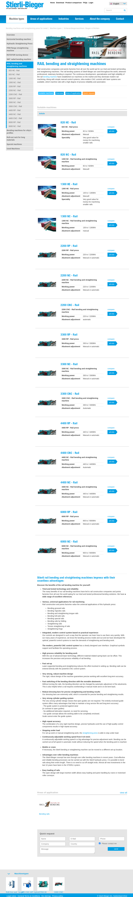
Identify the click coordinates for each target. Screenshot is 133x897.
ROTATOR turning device (17, 55)
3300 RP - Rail (14, 98)
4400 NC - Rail (15, 114)
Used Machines (13, 149)
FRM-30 (43, 892)
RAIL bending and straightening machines (17, 65)
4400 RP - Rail (14, 110)
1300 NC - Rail (15, 82)
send (116, 849)
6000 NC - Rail (15, 126)
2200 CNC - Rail (15, 94)
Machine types (16, 19)
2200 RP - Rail (14, 86)
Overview (11, 35)
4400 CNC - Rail (15, 118)
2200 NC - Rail (15, 90)
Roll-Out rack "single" (15, 892)
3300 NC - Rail (15, 102)
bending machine (50, 77)
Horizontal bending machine (19, 39)
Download (60, 3)
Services (79, 19)
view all (123, 793)
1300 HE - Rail (14, 78)
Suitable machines (46, 93)
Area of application (73, 93)
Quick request (88, 93)
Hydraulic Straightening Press (19, 44)
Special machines (14, 144)
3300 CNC (58, 892)
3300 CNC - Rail (15, 106)
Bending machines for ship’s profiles (19, 131)
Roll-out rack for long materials (16, 138)
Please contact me (109, 843)
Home (52, 3)
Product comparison (73, 3)
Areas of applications (41, 19)
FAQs (85, 3)
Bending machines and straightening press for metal (27, 28)
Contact (120, 19)
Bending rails (44, 814)
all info (111, 131)
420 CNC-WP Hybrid (30, 892)
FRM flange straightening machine (17, 49)
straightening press (90, 733)
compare (110, 127)
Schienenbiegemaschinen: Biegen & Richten (81, 28)
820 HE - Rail (14, 70)
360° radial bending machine (19, 59)
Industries (64, 19)
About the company (100, 19)
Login (91, 3)
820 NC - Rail (14, 74)
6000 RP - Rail (14, 122)
